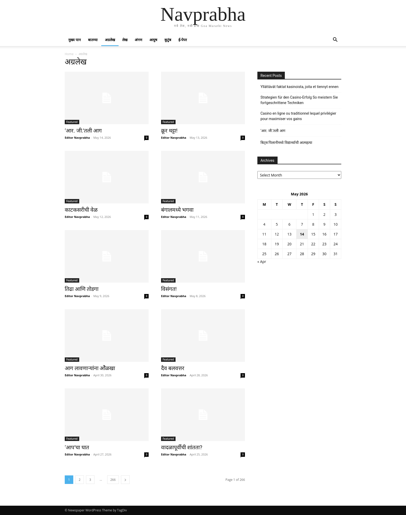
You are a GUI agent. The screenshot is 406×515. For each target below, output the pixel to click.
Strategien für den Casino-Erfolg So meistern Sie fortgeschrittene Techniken (299, 100)
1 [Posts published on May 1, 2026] (313, 214)
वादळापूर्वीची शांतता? (181, 447)
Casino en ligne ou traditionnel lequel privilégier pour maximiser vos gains (298, 116)
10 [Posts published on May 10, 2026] (336, 224)
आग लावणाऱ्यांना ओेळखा (90, 368)
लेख (124, 39)
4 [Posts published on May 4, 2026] (264, 224)
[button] (335, 40)
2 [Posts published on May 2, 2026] (324, 214)
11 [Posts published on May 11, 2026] (264, 234)
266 (113, 479)
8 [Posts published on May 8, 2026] (313, 224)
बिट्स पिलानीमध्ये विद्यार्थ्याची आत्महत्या (286, 143)
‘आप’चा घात (77, 447)
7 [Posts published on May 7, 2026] (302, 224)
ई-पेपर (182, 39)
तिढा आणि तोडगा (81, 289)
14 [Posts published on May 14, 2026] (302, 234)
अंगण (138, 39)
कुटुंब (167, 39)
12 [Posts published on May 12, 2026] (277, 234)
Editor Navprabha (77, 137)
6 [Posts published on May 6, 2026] (289, 224)
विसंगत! (169, 289)
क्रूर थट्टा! (169, 131)
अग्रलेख (110, 39)
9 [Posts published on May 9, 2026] (324, 224)
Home (69, 54)
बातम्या (93, 39)
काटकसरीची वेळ (81, 210)
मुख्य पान (74, 39)
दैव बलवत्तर (172, 368)
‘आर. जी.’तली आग (83, 131)
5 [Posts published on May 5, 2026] (277, 224)
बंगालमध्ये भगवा (177, 210)
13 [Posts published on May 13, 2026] (289, 234)
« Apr (261, 261)
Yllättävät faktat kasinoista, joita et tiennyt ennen (299, 87)
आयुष (153, 39)
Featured (72, 122)
